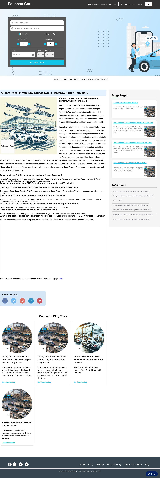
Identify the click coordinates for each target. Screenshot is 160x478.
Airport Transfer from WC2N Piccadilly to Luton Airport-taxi (130, 205)
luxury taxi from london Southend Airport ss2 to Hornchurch (130, 191)
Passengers (22, 39)
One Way (24, 34)
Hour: (40, 53)
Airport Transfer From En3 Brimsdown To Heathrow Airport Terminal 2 (85, 79)
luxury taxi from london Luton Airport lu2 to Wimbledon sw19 (131, 219)
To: (16, 28)
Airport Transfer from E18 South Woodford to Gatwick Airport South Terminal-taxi (133, 215)
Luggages (48, 39)
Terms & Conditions (133, 464)
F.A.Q (90, 464)
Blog (147, 464)
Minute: (49, 53)
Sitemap (100, 464)
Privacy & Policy (114, 464)
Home (56, 79)
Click (61, 279)
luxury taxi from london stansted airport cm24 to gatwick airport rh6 (133, 196)
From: (16, 23)
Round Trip (51, 34)
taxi (114, 200)
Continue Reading (8, 382)
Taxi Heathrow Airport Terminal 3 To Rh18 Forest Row (133, 123)
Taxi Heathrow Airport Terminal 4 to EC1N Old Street (133, 143)
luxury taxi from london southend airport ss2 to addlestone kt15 (131, 210)
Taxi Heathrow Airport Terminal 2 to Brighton (130, 163)
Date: (14, 50)
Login (148, 4)
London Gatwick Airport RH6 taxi (126, 103)
